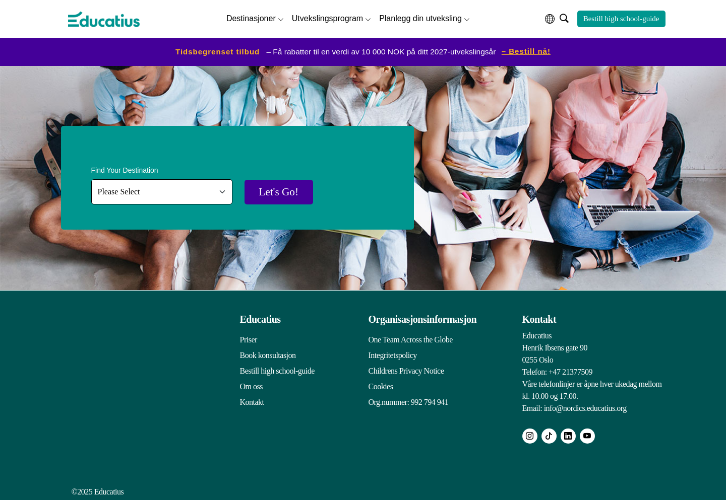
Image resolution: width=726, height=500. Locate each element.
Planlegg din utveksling (420, 18)
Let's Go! (281, 191)
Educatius (260, 318)
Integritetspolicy (393, 354)
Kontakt (252, 401)
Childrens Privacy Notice (406, 370)
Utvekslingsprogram (327, 18)
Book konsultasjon (268, 354)
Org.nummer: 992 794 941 (409, 401)
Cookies (381, 386)
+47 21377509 (570, 371)
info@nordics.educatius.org (585, 407)
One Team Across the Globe (411, 339)
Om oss (251, 386)
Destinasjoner (251, 18)
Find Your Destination (124, 170)
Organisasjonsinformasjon (423, 318)
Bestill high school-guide (621, 19)
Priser (248, 339)
